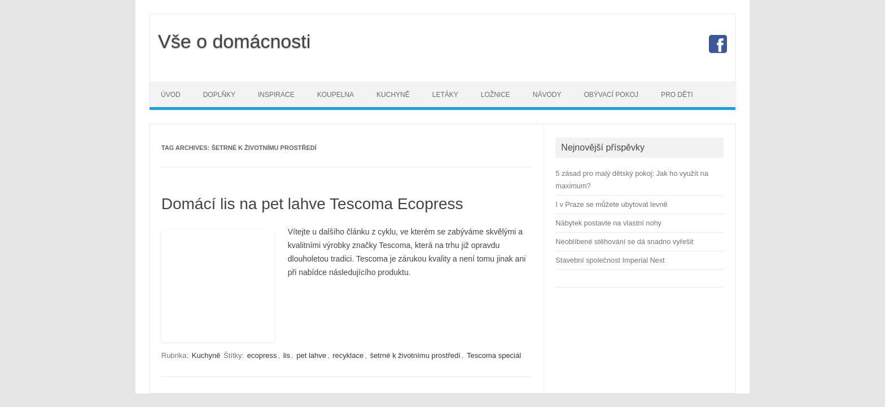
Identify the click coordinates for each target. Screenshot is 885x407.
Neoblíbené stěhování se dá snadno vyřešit (624, 241)
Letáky (445, 95)
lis (286, 355)
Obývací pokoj (611, 95)
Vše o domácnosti (234, 41)
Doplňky (219, 95)
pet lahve (311, 355)
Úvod (171, 95)
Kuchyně (393, 95)
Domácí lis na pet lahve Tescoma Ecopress (312, 204)
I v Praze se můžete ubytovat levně (611, 204)
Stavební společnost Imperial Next (609, 260)
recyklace (347, 355)
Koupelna (335, 95)
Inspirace (276, 95)
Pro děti (677, 95)
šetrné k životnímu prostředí (415, 355)
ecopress (262, 355)
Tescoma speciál (494, 355)
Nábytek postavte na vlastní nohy (608, 223)
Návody (547, 95)
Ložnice (495, 95)
